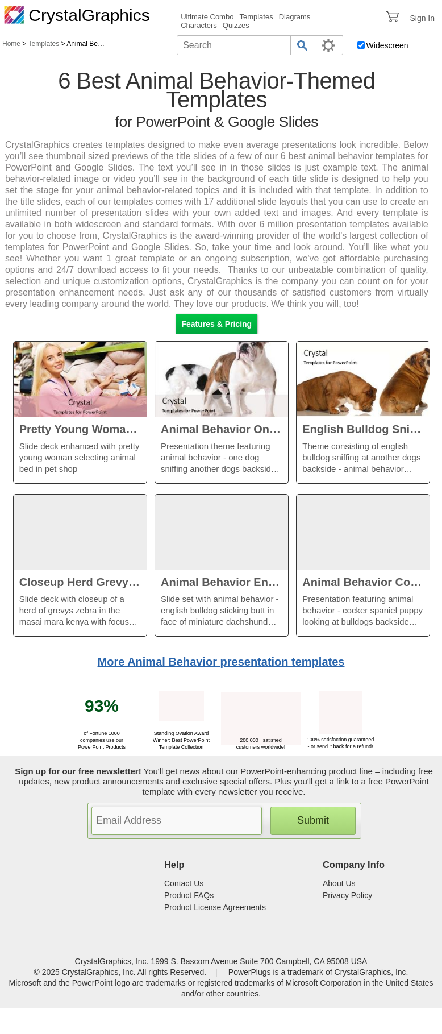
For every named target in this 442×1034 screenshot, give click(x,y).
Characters (199, 25)
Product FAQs (189, 895)
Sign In (422, 18)
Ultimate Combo (207, 17)
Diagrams (295, 17)
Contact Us (183, 883)
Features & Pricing (216, 324)
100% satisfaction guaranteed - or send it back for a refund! (340, 739)
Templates (256, 17)
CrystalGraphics (77, 15)
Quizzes (236, 25)
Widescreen (387, 45)
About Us (339, 883)
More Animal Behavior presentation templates (221, 661)
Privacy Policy (347, 895)
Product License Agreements (215, 907)
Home (11, 44)
